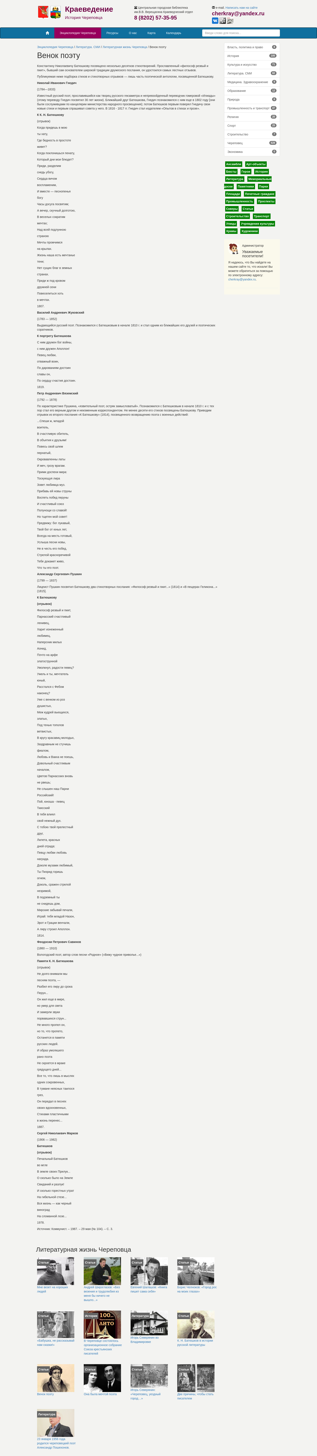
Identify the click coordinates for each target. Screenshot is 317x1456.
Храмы (231, 231)
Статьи (248, 208)
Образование (252, 90)
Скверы (232, 208)
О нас (133, 33)
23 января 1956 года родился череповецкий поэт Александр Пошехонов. (56, 1443)
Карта (151, 33)
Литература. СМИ (88, 47)
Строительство (252, 134)
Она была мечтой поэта (100, 1394)
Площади (233, 194)
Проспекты (266, 201)
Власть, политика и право (252, 47)
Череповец (252, 143)
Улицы (231, 223)
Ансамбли (233, 164)
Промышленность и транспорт (252, 108)
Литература (235, 179)
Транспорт (261, 216)
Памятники (246, 186)
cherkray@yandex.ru (242, 279)
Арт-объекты (256, 164)
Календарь (173, 33)
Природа (252, 99)
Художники (249, 231)
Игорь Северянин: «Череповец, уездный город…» (146, 1394)
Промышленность (239, 201)
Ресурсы (112, 33)
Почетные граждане (259, 194)
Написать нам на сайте (242, 7)
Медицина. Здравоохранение (252, 82)
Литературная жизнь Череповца (125, 47)
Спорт (252, 125)
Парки (263, 186)
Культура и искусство (252, 64)
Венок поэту (45, 1394)
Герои (246, 171)
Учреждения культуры (257, 223)
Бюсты (231, 171)
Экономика (252, 152)
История (252, 56)
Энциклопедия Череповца (78, 33)
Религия (252, 117)
